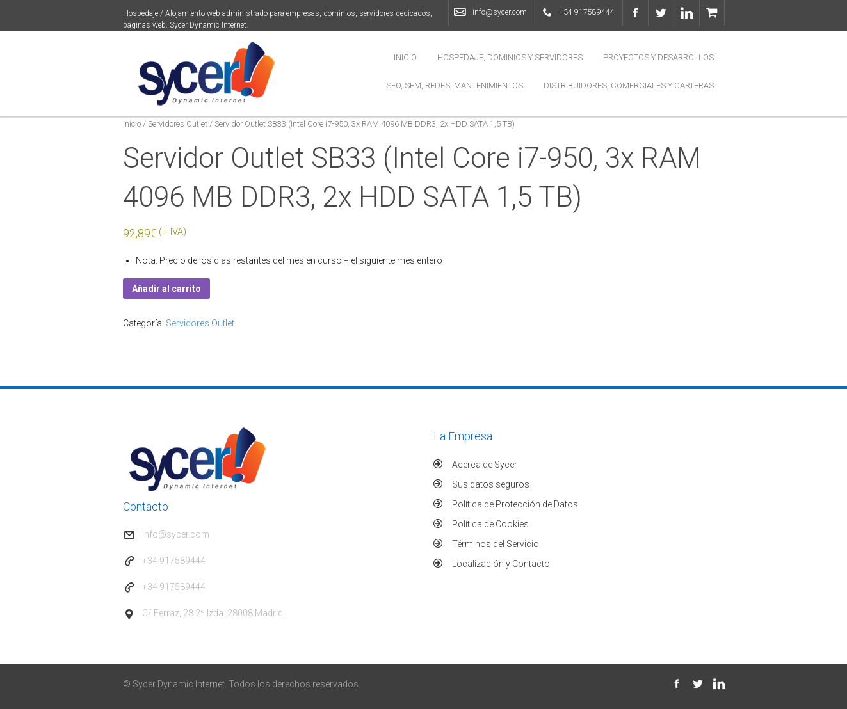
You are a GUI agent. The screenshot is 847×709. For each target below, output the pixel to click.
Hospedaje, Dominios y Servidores (510, 57)
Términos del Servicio (495, 544)
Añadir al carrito (166, 288)
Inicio (405, 57)
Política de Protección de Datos (515, 504)
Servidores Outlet (177, 124)
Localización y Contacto (501, 564)
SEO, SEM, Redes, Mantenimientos (454, 85)
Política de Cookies (490, 524)
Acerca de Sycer (484, 464)
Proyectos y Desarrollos (658, 57)
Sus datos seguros (490, 484)
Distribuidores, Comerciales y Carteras (629, 85)
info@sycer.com (499, 12)
